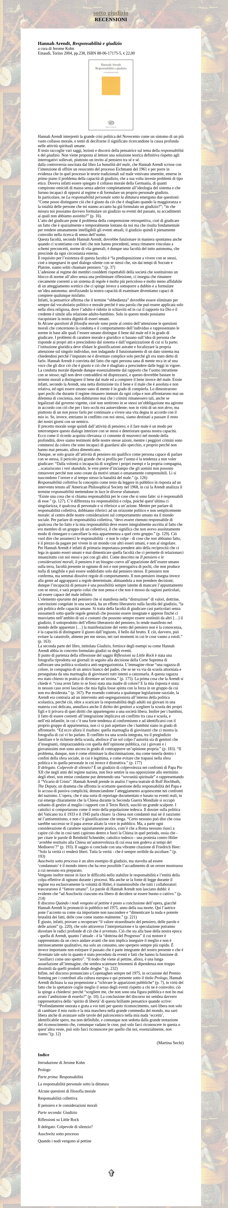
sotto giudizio (110, 12)
